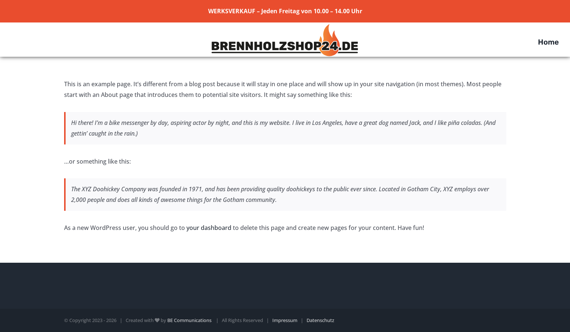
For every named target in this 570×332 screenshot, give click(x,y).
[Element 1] (285, 25)
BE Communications (190, 320)
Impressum (284, 320)
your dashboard (208, 228)
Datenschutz (320, 320)
